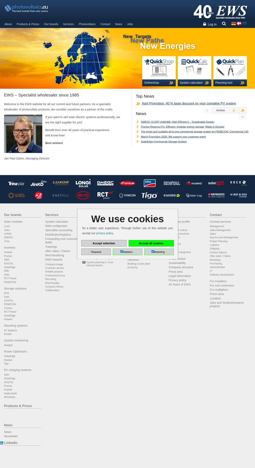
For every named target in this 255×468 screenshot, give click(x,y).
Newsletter (11, 436)
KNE (6, 270)
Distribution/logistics (58, 234)
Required (96, 251)
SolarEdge (9, 267)
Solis (6, 274)
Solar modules (13, 221)
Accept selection (104, 243)
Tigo (6, 363)
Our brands (51, 24)
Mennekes (9, 397)
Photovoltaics (87, 24)
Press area (176, 271)
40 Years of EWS (180, 284)
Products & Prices (28, 24)
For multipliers (219, 289)
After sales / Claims (57, 251)
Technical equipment (180, 252)
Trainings (51, 246)
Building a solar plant (139, 263)
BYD (6, 293)
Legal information (180, 276)
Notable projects (54, 271)
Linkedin (11, 442)
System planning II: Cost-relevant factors (100, 264)
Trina (7, 241)
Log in (212, 24)
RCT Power (10, 278)
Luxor (7, 226)
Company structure (181, 267)
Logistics (214, 245)
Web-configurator (56, 226)
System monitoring (16, 340)
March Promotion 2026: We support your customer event (173, 136)
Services (68, 24)
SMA (6, 259)
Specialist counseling (58, 230)
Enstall (7, 334)
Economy (133, 267)
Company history (54, 286)
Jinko (7, 230)
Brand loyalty (52, 283)
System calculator (56, 221)
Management (217, 226)
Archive (220, 110)
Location (215, 298)
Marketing (215, 260)
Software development (222, 274)
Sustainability (177, 263)
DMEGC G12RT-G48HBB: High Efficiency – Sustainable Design (177, 121)
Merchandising (54, 255)
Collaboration (52, 290)
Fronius (8, 256)
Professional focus (55, 275)
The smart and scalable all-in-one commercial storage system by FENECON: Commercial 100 (195, 131)
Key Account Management (224, 237)
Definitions (133, 260)
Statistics (128, 251)
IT (211, 271)
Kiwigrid (8, 345)
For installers (218, 281)
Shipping (214, 248)
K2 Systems (10, 330)
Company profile (179, 221)
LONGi (8, 233)
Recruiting (50, 279)
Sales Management (220, 230)
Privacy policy (177, 280)
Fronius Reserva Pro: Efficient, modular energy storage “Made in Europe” (183, 126)
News (118, 24)
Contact (105, 24)
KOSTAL (8, 263)
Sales (213, 233)
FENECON (10, 282)
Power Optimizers (15, 351)
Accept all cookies (151, 243)
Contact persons (220, 221)
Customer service (54, 268)
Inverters (9, 247)
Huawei (8, 252)
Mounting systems (16, 325)
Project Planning (218, 241)
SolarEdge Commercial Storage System (164, 141)
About (8, 24)
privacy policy (104, 233)
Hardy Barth (10, 393)
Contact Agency (218, 252)
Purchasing (216, 263)
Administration (217, 267)
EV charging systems (17, 370)
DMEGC (8, 237)
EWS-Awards (53, 259)
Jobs (130, 24)
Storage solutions (15, 288)
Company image (54, 264)
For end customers (222, 285)
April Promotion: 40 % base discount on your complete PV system (189, 103)
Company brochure (179, 233)
